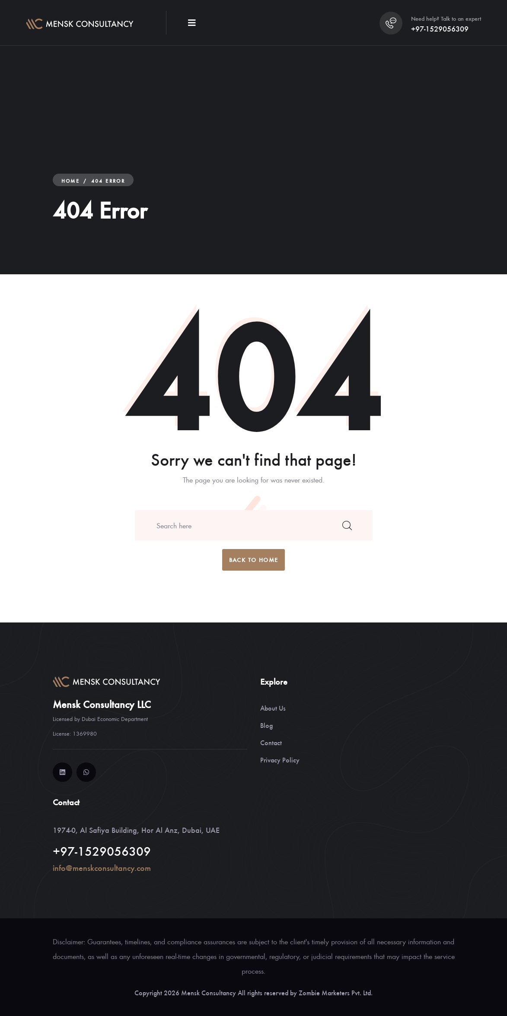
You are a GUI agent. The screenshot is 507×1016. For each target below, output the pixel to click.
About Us (273, 707)
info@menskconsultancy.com (102, 867)
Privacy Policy (280, 759)
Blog (266, 725)
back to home (253, 560)
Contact (271, 742)
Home (70, 180)
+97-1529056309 (440, 28)
